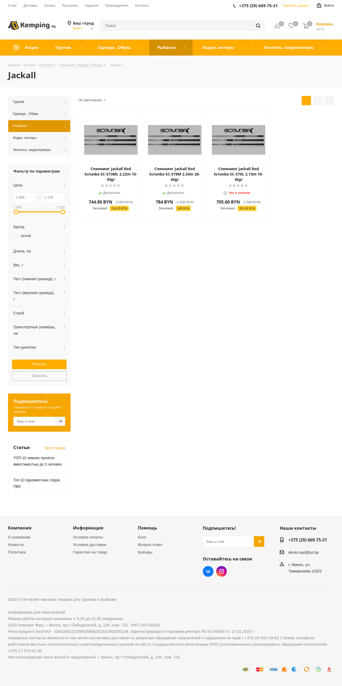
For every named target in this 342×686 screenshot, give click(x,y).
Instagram (221, 571)
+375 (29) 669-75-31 (307, 540)
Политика (17, 552)
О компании (19, 537)
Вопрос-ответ (150, 544)
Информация (88, 528)
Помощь (147, 528)
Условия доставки (89, 544)
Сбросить (39, 376)
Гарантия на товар (90, 552)
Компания (19, 528)
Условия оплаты (88, 537)
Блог (142, 537)
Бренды (145, 552)
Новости (16, 544)
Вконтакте (208, 571)
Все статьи (55, 448)
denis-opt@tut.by (303, 552)
